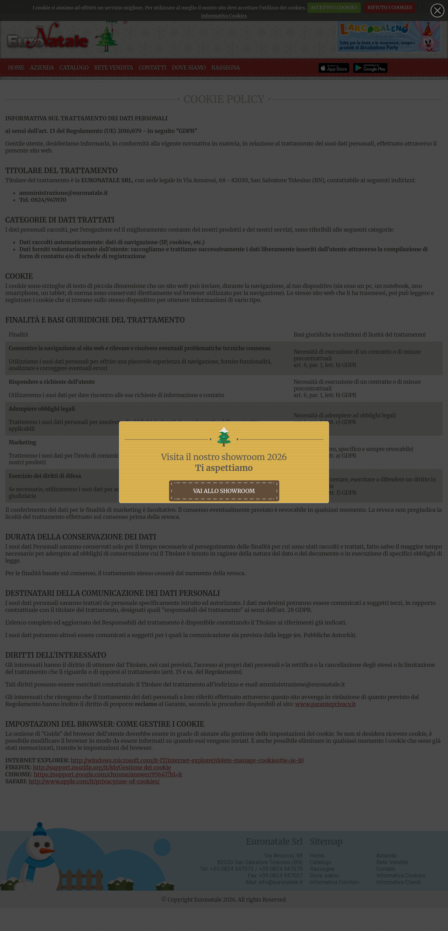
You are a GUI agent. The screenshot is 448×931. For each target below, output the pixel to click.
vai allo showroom (224, 490)
